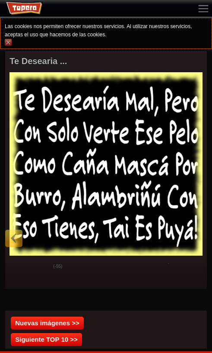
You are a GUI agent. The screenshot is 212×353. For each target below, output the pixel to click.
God (18, 267)
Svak (40, 267)
